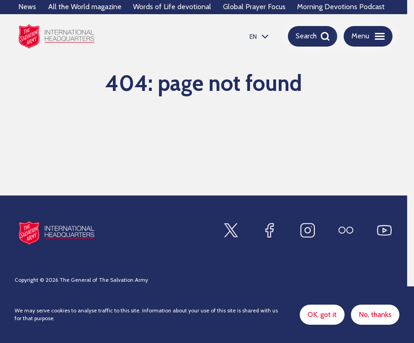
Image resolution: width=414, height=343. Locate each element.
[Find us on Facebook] (269, 230)
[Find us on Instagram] (307, 230)
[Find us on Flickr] (346, 230)
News (27, 6)
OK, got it (322, 314)
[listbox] (257, 36)
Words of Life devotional (172, 6)
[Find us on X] (231, 230)
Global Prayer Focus (254, 6)
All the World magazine (85, 6)
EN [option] (253, 36)
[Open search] (312, 36)
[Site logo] (56, 232)
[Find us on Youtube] (384, 230)
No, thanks (375, 314)
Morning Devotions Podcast (341, 6)
